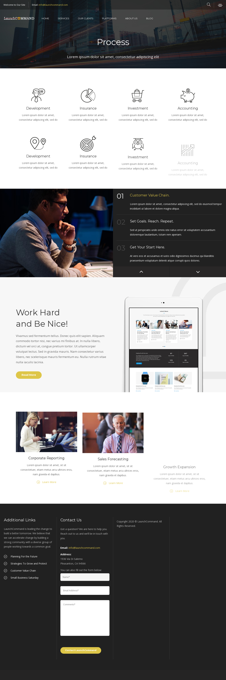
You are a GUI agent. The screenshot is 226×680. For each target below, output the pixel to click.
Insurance (88, 108)
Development (38, 108)
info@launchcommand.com (53, 4)
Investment (138, 108)
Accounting (188, 108)
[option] (56, 233)
